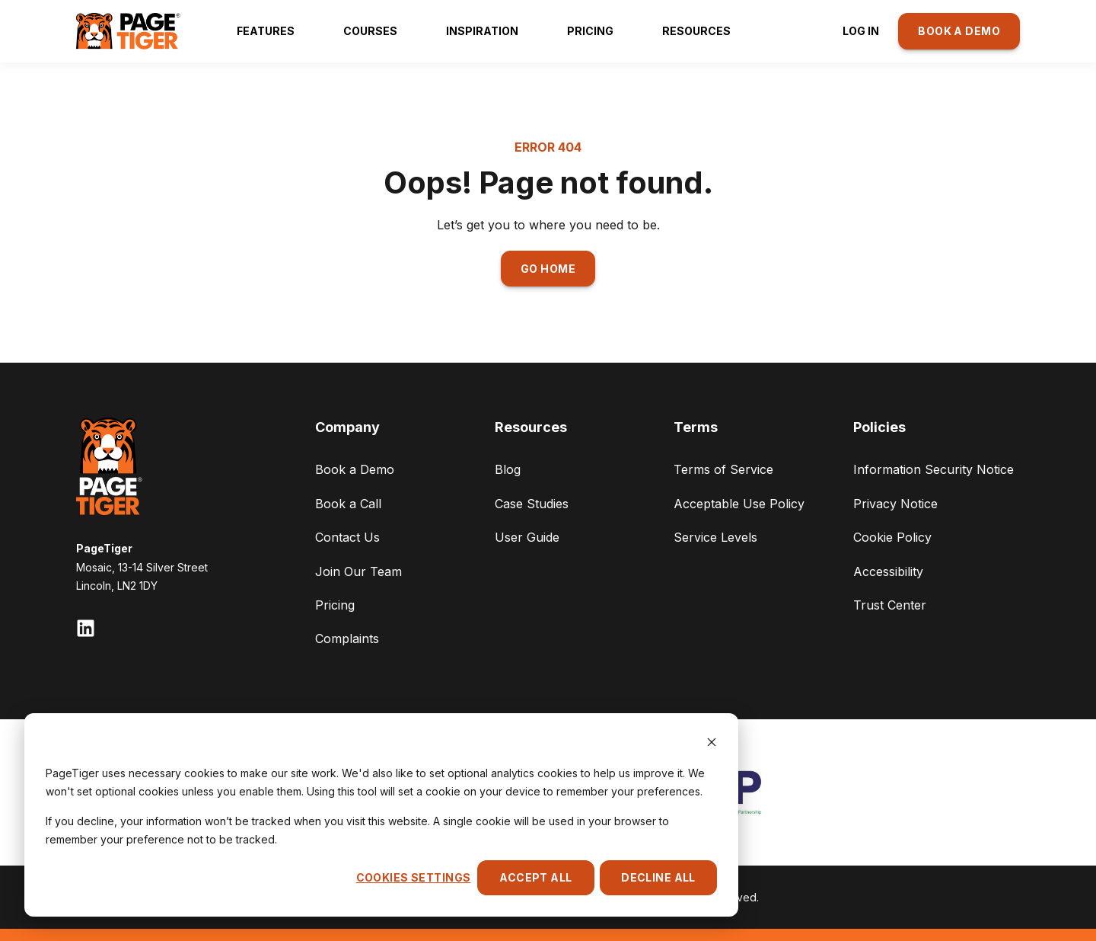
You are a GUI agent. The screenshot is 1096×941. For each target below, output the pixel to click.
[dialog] (381, 815)
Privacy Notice (895, 503)
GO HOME (548, 268)
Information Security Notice (933, 469)
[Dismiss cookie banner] (711, 744)
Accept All (535, 877)
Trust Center (889, 605)
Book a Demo (354, 469)
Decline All (658, 877)
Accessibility (888, 571)
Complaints (347, 638)
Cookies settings (413, 877)
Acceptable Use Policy (739, 503)
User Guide (527, 537)
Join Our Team (358, 571)
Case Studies (532, 503)
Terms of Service (723, 469)
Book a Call (348, 503)
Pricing (335, 605)
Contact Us (347, 537)
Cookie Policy (892, 537)
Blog (508, 469)
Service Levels (715, 537)
